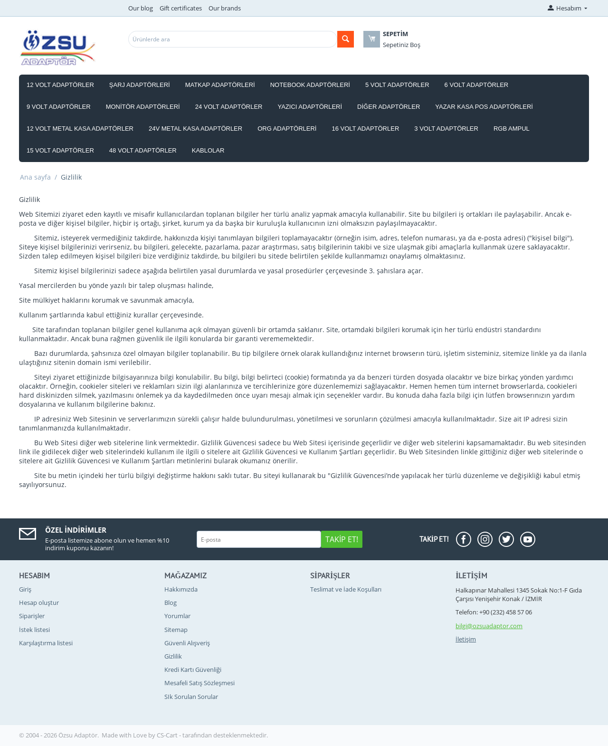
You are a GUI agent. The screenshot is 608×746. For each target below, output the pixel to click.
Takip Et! (341, 539)
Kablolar (208, 150)
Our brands (225, 8)
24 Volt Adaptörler (229, 106)
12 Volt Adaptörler (60, 84)
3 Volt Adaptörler (446, 128)
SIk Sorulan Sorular (191, 696)
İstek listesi (34, 629)
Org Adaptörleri (286, 128)
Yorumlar (177, 616)
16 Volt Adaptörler (365, 128)
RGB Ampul (512, 128)
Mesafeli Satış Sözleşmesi (199, 683)
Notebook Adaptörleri (310, 84)
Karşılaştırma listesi (46, 643)
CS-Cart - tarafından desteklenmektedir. (212, 735)
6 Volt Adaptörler (477, 84)
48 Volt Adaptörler (143, 150)
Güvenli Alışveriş (187, 643)
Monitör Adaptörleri (143, 106)
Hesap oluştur (39, 602)
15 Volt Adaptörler (60, 150)
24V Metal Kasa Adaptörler (195, 128)
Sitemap (176, 629)
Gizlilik (173, 656)
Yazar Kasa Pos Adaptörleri (484, 106)
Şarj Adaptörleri (139, 84)
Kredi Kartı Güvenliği (192, 669)
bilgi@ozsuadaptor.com (489, 626)
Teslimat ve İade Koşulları (345, 589)
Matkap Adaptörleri (220, 84)
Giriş (25, 589)
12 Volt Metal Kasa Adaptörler (80, 128)
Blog (170, 602)
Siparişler (32, 616)
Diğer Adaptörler (388, 106)
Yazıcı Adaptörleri (310, 106)
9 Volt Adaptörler (59, 106)
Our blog (140, 8)
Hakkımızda (181, 589)
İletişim (466, 639)
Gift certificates (181, 8)
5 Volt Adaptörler (397, 84)
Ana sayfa (35, 177)
